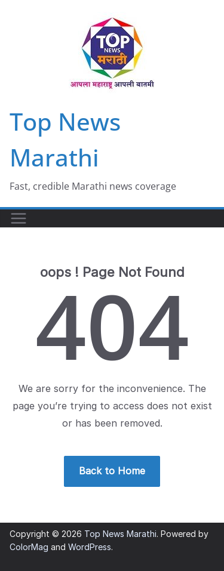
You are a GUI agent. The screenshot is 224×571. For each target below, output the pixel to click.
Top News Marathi (120, 534)
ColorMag (29, 547)
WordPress (89, 547)
